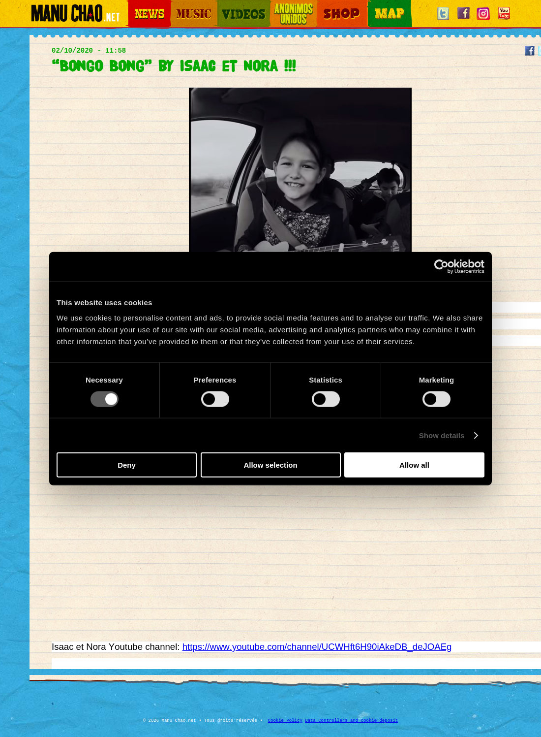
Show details (442, 435)
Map (373, 5)
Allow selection (270, 465)
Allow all (414, 465)
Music (178, 5)
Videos (226, 5)
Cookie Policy (285, 720)
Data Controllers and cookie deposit (351, 720)
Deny (127, 465)
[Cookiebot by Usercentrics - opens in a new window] (441, 266)
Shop (324, 5)
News (135, 5)
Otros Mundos (287, 5)
